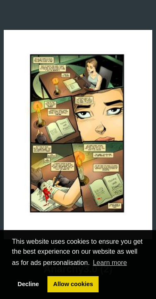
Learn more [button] (110, 262)
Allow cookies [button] (73, 284)
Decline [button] (28, 284)
